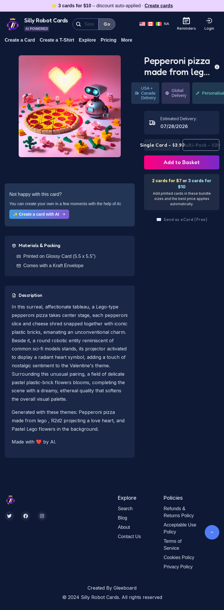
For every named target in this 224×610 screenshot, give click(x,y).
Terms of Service (172, 545)
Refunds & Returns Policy (179, 512)
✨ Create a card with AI (39, 214)
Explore (87, 40)
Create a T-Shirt (57, 40)
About (124, 527)
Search (125, 508)
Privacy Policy (178, 566)
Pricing (108, 40)
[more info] (217, 66)
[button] (70, 106)
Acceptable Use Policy (180, 528)
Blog (122, 517)
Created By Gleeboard (112, 588)
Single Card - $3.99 (162, 145)
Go (107, 24)
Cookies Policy (179, 557)
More (126, 40)
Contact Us (129, 536)
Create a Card (20, 40)
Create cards (159, 5)
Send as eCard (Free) (181, 219)
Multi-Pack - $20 (201, 145)
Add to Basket (182, 162)
